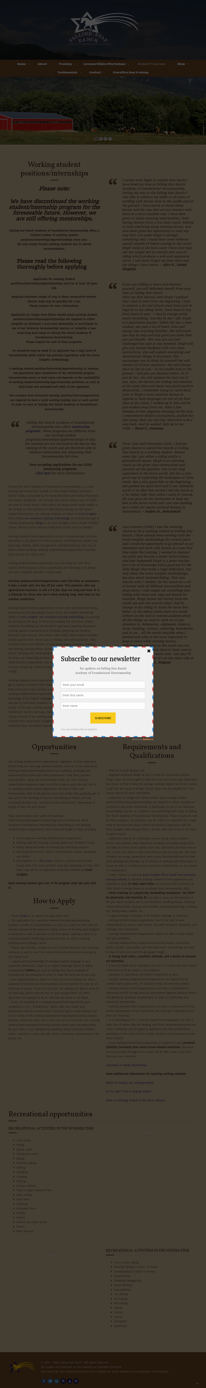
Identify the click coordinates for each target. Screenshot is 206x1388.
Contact (95, 72)
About (42, 63)
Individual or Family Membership (126, 1065)
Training (65, 63)
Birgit (39, 523)
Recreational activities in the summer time (51, 1128)
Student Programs (151, 63)
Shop (181, 63)
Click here (42, 473)
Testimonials (67, 72)
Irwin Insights (87, 514)
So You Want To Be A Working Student (129, 1091)
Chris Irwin (45, 861)
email (23, 916)
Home (21, 63)
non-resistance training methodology (47, 518)
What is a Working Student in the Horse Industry (135, 1100)
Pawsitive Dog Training (130, 72)
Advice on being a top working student (129, 1083)
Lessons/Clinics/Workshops (104, 63)
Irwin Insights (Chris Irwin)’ (160, 875)
